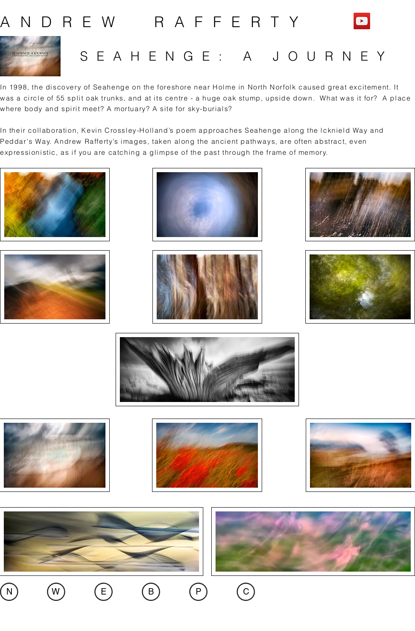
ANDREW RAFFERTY (154, 22)
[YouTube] (362, 21)
